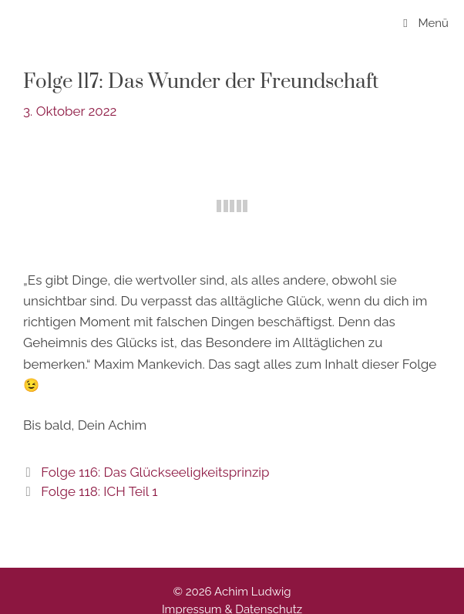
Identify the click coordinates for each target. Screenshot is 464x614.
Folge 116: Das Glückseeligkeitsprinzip (155, 472)
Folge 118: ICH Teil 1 (99, 491)
